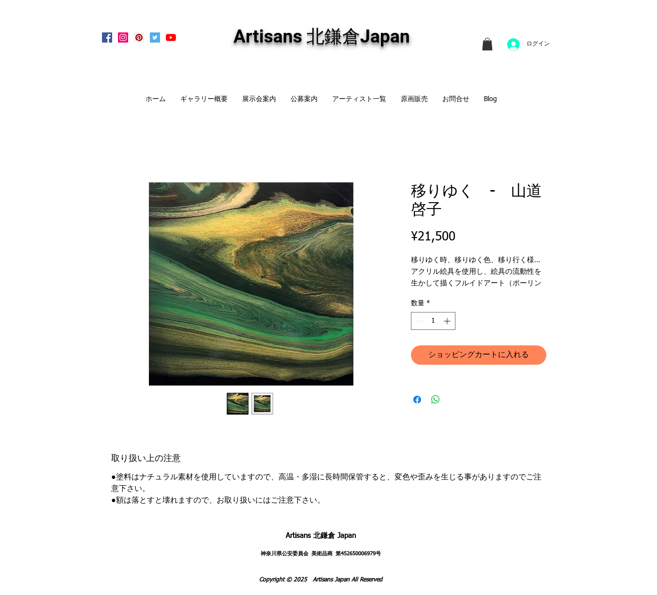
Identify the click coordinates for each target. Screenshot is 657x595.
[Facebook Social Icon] (107, 37)
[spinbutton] (433, 320)
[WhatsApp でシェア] (435, 399)
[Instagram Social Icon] (123, 37)
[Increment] (448, 320)
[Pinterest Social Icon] (139, 37)
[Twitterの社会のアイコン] (155, 37)
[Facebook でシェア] (417, 399)
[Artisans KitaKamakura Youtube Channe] (171, 37)
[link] (487, 44)
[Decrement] (418, 320)
